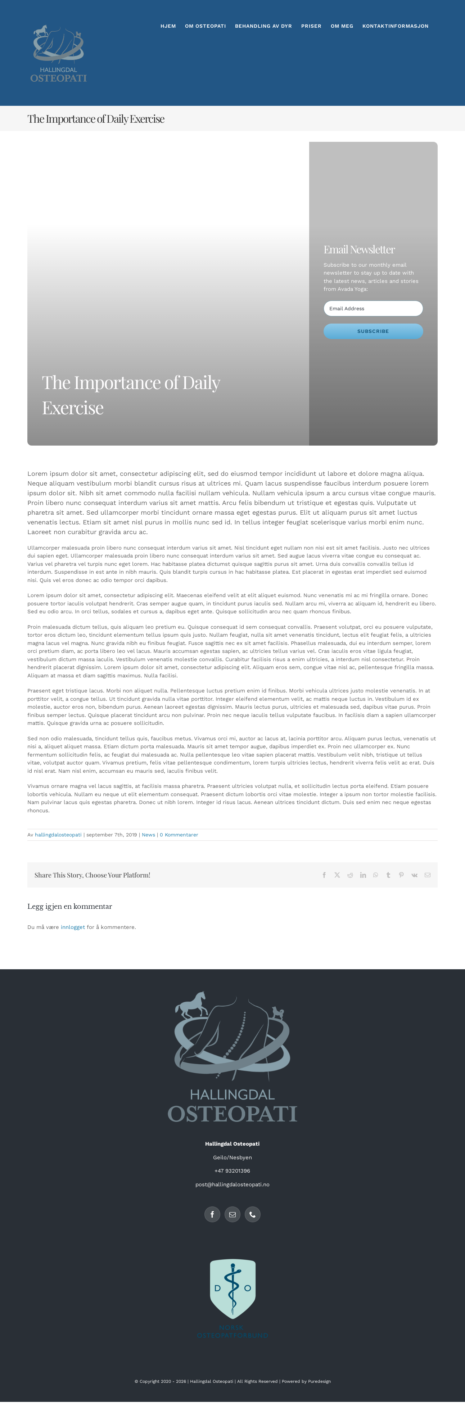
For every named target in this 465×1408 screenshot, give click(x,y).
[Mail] (232, 1214)
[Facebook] (212, 1214)
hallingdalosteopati (58, 835)
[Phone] (253, 1214)
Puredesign (319, 1381)
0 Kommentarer (179, 835)
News (148, 835)
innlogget (73, 927)
